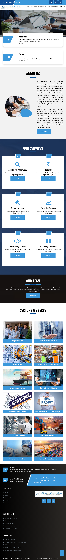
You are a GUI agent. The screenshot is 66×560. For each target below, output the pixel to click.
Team (31, 6)
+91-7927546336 (46, 480)
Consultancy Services (10, 532)
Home (24, 6)
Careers (53, 6)
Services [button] (35, 6)
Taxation (6, 524)
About (27, 6)
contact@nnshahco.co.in (12, 2)
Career (6, 504)
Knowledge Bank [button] (42, 6)
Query (49, 6)
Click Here (33, 299)
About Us (6, 499)
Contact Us (62, 6)
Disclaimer (7, 506)
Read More (22, 43)
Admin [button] (56, 6)
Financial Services (9, 529)
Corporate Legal (8, 527)
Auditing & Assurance (10, 522)
